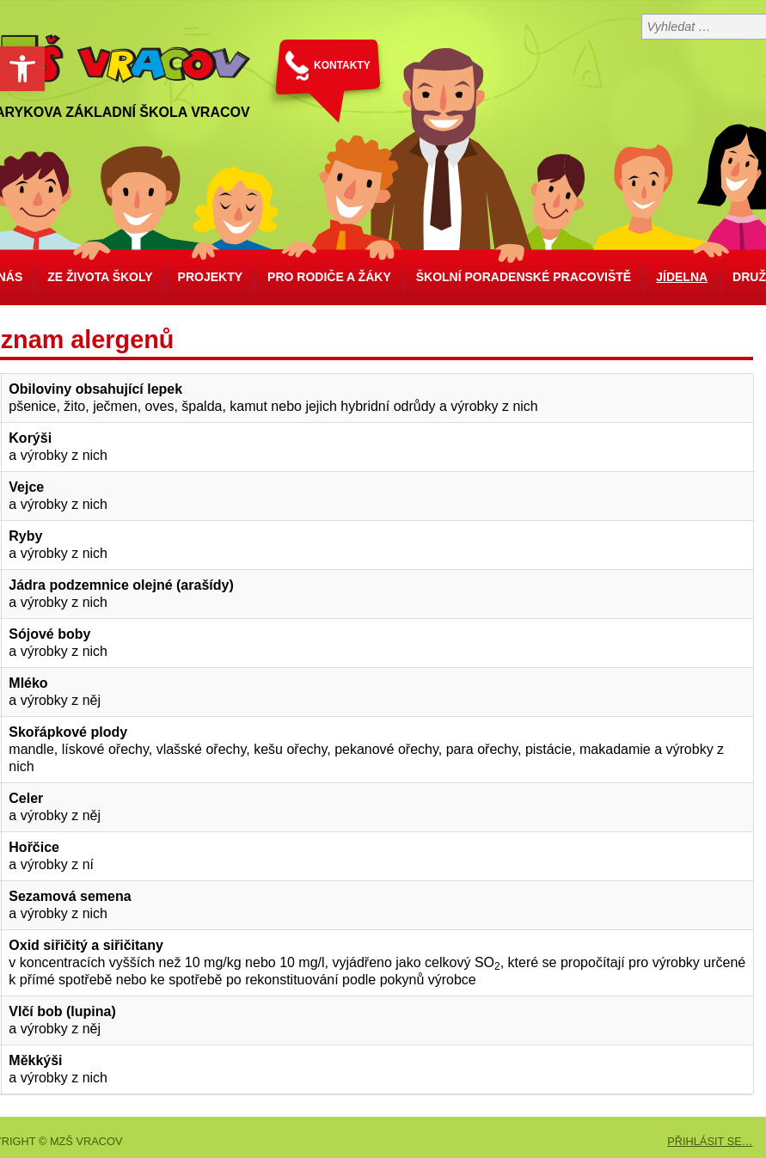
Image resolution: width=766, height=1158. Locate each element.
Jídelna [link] (682, 277)
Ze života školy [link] (99, 277)
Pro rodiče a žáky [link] (329, 277)
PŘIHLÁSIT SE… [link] (709, 1141)
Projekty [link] (210, 277)
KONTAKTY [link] (342, 65)
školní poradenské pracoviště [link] (523, 277)
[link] (22, 68)
